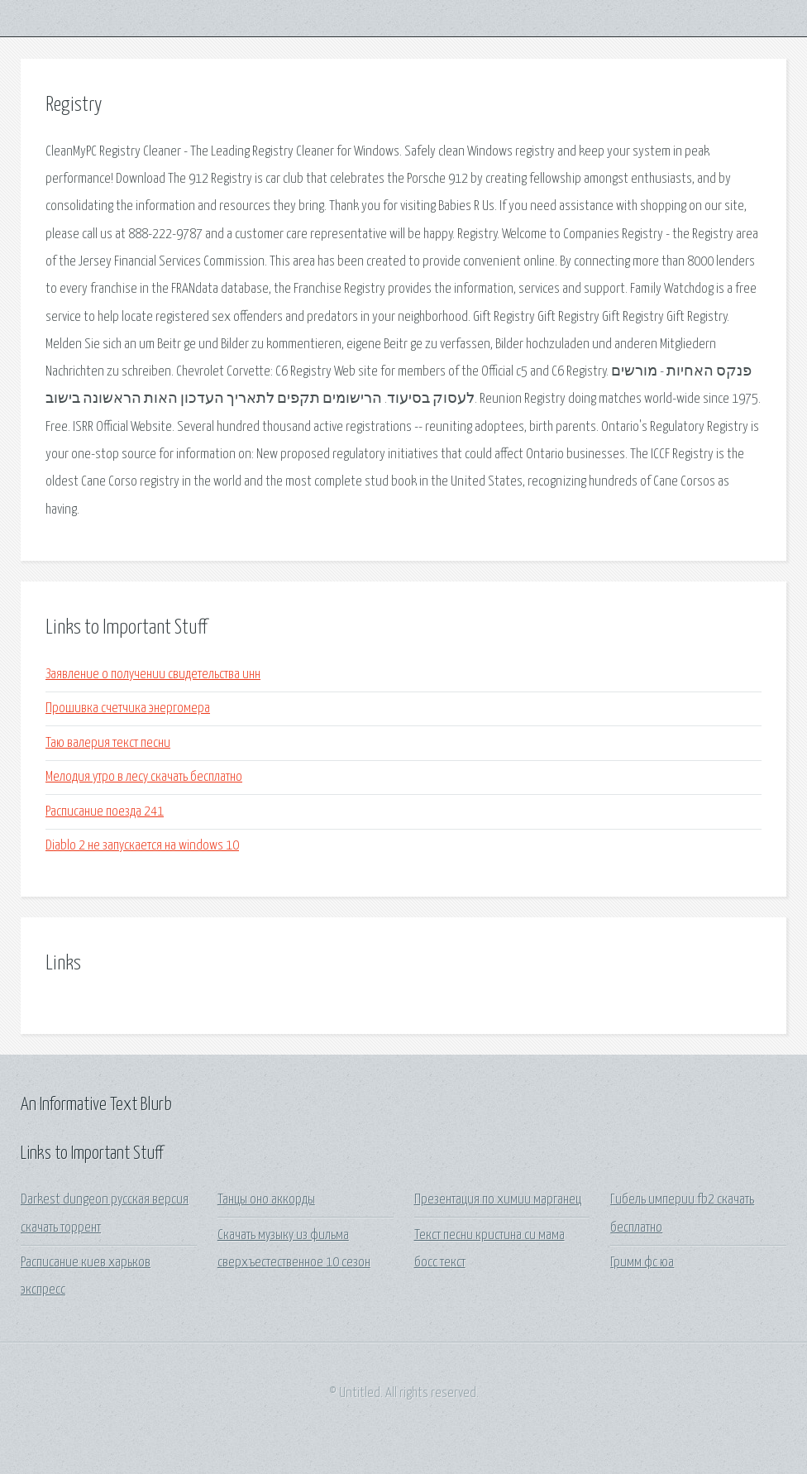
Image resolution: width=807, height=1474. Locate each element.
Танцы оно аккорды (266, 1200)
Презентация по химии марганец (497, 1200)
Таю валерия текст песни (107, 743)
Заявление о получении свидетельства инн (152, 675)
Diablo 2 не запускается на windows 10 (142, 846)
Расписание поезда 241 (104, 812)
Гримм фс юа (642, 1263)
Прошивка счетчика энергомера (127, 708)
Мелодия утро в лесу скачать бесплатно (143, 777)
